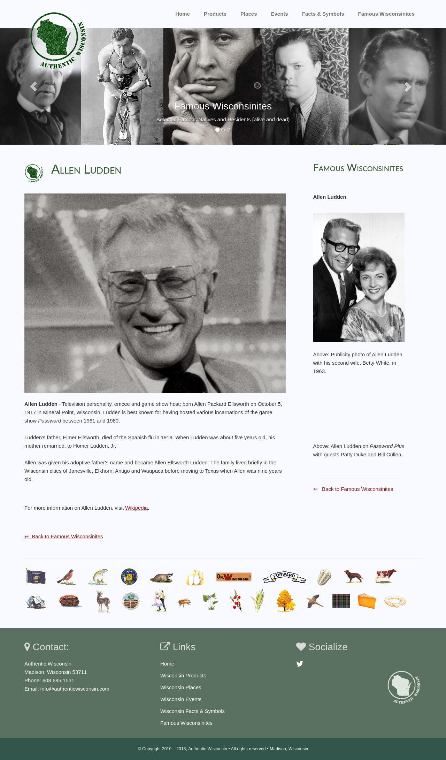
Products (215, 14)
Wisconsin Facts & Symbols (192, 711)
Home (182, 14)
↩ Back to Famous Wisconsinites (63, 536)
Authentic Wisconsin (207, 748)
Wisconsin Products (183, 675)
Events (279, 14)
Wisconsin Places (180, 687)
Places (248, 14)
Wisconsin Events (180, 699)
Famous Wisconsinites (186, 723)
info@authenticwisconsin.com (74, 689)
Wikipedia (136, 508)
